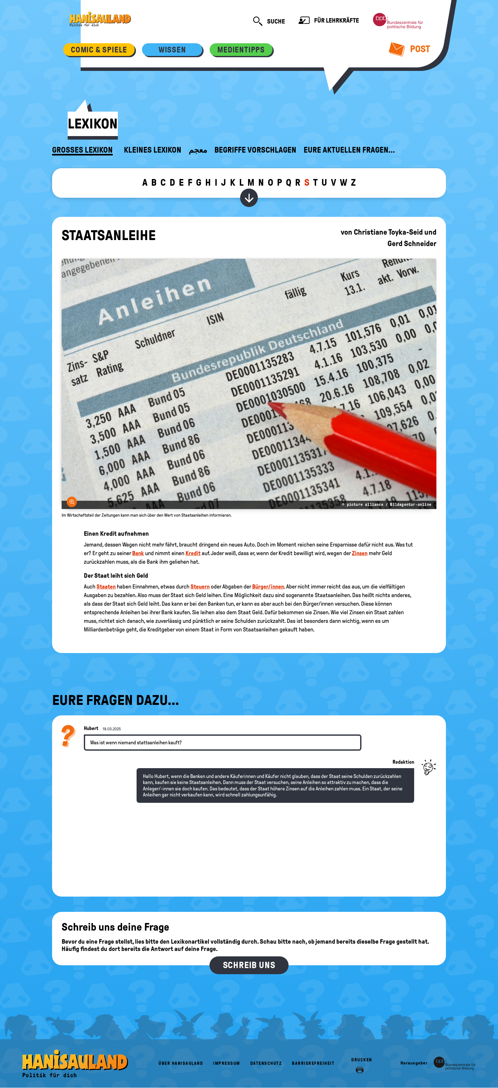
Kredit (192, 553)
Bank (138, 553)
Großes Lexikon (82, 150)
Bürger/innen (268, 586)
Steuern (200, 586)
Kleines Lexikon (152, 150)
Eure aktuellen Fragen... (349, 150)
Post (409, 49)
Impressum (226, 1063)
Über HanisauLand (180, 1063)
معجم (198, 150)
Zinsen (359, 553)
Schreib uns (249, 965)
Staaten (106, 586)
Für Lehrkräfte (329, 21)
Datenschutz (266, 1063)
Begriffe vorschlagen (255, 150)
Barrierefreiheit (313, 1063)
